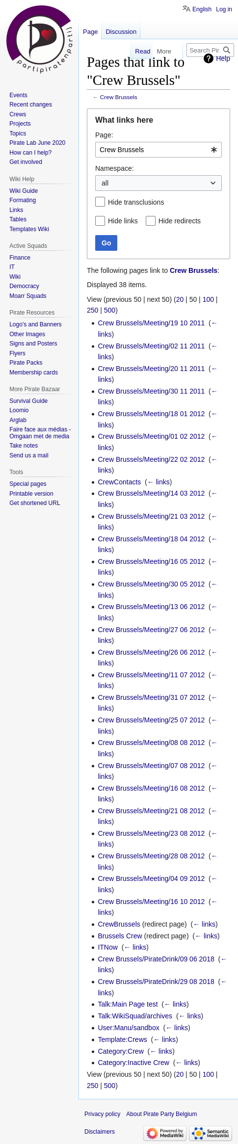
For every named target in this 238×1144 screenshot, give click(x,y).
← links (158, 482)
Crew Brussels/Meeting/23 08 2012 (151, 833)
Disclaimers (99, 1131)
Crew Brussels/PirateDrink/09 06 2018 (156, 959)
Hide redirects (180, 221)
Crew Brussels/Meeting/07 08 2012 (151, 766)
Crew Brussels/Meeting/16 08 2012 (151, 788)
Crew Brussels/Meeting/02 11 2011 (151, 346)
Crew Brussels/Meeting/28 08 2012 (151, 856)
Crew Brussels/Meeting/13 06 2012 (151, 607)
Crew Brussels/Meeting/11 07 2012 (151, 675)
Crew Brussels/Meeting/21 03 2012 (151, 516)
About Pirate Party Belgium (161, 1114)
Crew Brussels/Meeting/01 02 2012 (151, 436)
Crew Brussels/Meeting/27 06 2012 (151, 630)
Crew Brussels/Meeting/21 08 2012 (151, 811)
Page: (104, 135)
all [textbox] (105, 183)
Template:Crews (122, 1039)
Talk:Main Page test (128, 1004)
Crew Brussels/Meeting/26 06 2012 (151, 652)
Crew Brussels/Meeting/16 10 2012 (151, 901)
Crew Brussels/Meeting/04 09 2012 (151, 878)
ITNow (107, 947)
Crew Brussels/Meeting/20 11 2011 (151, 368)
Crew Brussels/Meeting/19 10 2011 (151, 323)
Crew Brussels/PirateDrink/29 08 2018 (156, 981)
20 (180, 299)
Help (223, 58)
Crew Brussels (118, 97)
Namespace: (114, 168)
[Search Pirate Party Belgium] (210, 50)
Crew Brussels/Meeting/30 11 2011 (151, 391)
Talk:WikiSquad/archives (135, 1016)
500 (109, 310)
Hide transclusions (136, 202)
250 (92, 310)
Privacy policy (102, 1114)
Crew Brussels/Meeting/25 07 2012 (151, 720)
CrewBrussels (119, 924)
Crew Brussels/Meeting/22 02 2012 (151, 459)
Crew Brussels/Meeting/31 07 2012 (151, 697)
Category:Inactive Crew (133, 1062)
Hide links (123, 221)
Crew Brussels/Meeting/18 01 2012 (151, 414)
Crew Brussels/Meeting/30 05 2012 (151, 584)
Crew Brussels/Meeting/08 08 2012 (151, 742)
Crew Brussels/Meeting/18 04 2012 (151, 539)
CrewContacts (119, 482)
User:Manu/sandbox (128, 1028)
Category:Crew (120, 1051)
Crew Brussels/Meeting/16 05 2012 (151, 561)
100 (208, 299)
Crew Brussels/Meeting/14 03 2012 (151, 493)
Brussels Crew (120, 936)
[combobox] (158, 150)
